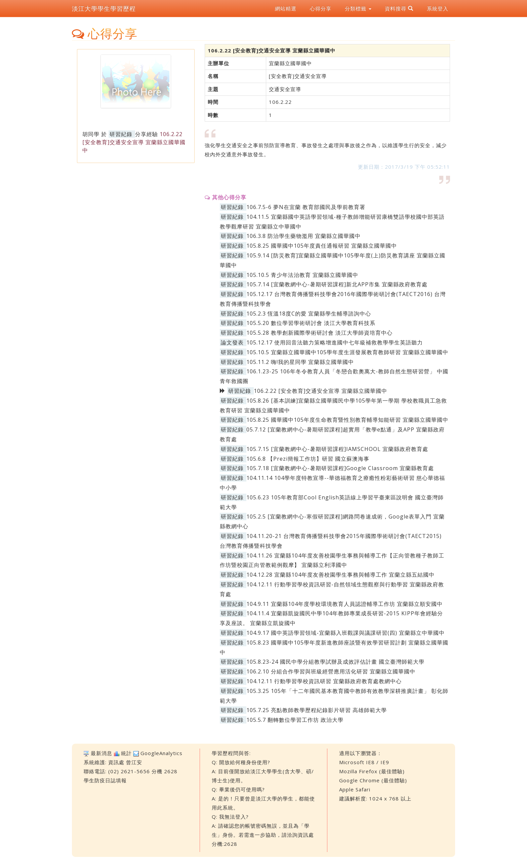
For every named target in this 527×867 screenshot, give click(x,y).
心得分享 (320, 8)
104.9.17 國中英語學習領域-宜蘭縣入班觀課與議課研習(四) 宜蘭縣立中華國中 (345, 632)
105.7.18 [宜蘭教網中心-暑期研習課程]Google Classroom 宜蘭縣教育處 (340, 468)
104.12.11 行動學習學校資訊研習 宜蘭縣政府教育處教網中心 (324, 681)
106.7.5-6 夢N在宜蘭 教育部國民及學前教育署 (305, 207)
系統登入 (437, 8)
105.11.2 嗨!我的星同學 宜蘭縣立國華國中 (300, 362)
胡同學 (90, 134)
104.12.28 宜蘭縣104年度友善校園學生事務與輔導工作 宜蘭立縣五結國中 (340, 574)
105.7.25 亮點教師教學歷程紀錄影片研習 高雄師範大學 (316, 710)
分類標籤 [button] (358, 8)
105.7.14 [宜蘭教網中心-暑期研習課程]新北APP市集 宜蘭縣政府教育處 (337, 284)
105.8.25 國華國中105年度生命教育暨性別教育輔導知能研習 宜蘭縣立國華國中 (347, 419)
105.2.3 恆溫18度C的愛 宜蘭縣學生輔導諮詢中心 (308, 313)
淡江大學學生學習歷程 (104, 8)
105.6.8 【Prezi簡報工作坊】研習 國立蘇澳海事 (307, 458)
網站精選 (285, 8)
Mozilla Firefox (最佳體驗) (372, 771)
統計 (126, 753)
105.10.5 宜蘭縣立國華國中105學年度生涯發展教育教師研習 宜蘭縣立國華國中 (347, 352)
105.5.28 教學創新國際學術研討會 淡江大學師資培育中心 (319, 332)
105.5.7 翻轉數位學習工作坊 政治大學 (294, 720)
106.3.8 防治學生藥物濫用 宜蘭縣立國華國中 (303, 236)
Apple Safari (354, 789)
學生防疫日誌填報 (105, 780)
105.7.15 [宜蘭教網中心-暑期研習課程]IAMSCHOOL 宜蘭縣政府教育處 (337, 449)
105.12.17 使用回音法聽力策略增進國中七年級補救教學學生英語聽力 (334, 342)
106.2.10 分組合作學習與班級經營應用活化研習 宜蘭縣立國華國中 (330, 671)
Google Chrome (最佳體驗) (373, 780)
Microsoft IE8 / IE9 (364, 762)
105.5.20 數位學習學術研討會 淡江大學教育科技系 (310, 323)
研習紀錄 (121, 134)
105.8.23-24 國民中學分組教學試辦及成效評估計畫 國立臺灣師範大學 (335, 661)
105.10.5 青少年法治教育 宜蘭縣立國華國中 (302, 275)
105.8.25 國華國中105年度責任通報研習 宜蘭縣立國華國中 (321, 245)
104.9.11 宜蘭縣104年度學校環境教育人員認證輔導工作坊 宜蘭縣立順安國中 (344, 604)
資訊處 (116, 762)
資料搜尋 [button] (399, 8)
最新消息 (101, 753)
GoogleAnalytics (161, 753)
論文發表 (232, 342)
